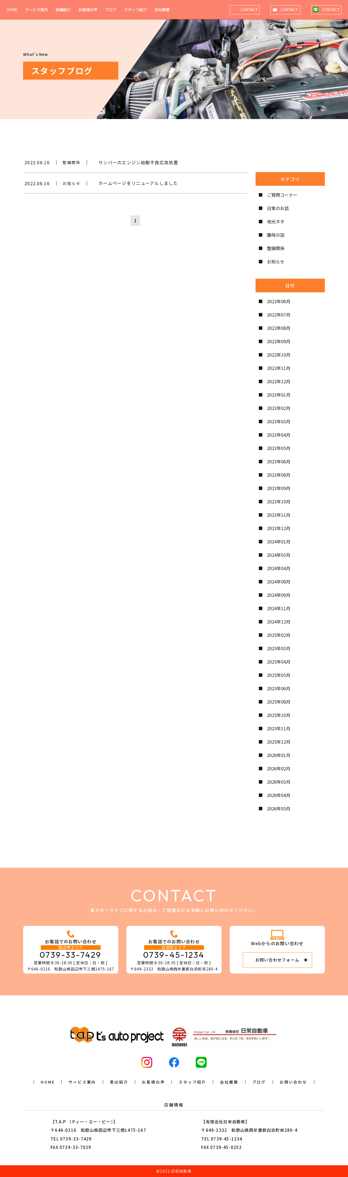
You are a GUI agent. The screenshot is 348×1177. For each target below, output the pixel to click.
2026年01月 (278, 755)
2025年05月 (278, 675)
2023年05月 (278, 448)
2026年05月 (278, 808)
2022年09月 (278, 341)
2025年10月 (278, 715)
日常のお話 (278, 208)
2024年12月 (278, 621)
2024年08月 (278, 581)
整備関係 (275, 248)
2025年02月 (278, 635)
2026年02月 (278, 768)
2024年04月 (278, 568)
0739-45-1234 (174, 955)
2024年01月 (278, 541)
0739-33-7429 (71, 955)
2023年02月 (278, 408)
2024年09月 (278, 595)
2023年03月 (278, 421)
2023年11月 (278, 515)
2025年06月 (278, 688)
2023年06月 (278, 461)
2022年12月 (278, 381)
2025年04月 (278, 661)
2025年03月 (278, 648)
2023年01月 (278, 394)
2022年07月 (278, 314)
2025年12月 (278, 741)
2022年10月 (278, 354)
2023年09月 (278, 488)
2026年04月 (278, 795)
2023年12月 (278, 528)
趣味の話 (275, 235)
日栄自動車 (181, 1171)
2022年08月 (278, 328)
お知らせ (275, 261)
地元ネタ (275, 221)
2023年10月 (278, 501)
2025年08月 (278, 701)
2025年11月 (278, 728)
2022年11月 (278, 368)
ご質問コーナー (282, 194)
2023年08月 (278, 475)
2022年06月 (278, 301)
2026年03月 (278, 781)
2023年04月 (278, 434)
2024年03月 (278, 555)
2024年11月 (278, 608)
